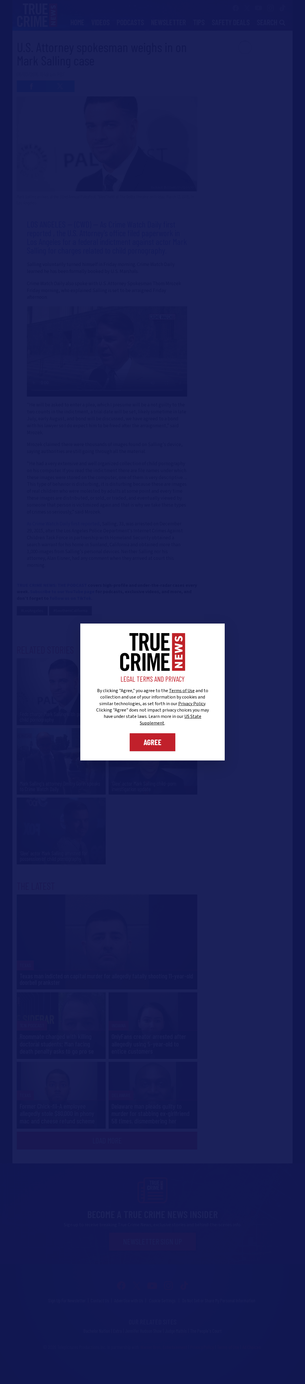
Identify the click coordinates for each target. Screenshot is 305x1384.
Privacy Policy (191, 704)
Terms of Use (182, 691)
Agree (152, 742)
